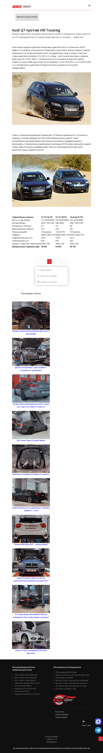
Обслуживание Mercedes (66, 672)
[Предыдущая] (41, 261)
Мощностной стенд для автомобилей (72, 680)
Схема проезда (61, 714)
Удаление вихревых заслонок (27, 694)
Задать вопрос (44, 269)
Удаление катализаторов (25, 688)
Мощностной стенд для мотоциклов (71, 683)
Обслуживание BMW (64, 677)
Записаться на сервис (47, 275)
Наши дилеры (61, 717)
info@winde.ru (51, 742)
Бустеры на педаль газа (66, 688)
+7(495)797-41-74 (51, 739)
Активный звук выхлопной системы (71, 686)
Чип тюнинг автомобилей (25, 675)
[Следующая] (62, 261)
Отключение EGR (21, 691)
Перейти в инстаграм (47, 281)
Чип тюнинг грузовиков (25, 680)
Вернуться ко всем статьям (27, 17)
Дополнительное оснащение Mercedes (72, 675)
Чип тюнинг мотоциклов (25, 677)
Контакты (59, 711)
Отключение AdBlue (23, 686)
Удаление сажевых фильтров (27, 683)
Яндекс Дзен (86, 725)
